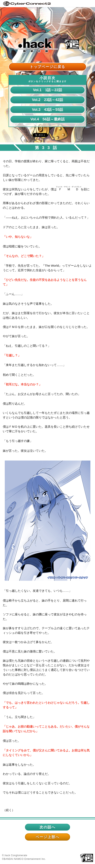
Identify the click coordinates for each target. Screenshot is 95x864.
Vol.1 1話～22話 (47, 90)
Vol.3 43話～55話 (47, 109)
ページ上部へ (47, 837)
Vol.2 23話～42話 (47, 100)
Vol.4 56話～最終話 (47, 119)
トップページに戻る (47, 67)
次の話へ (47, 827)
